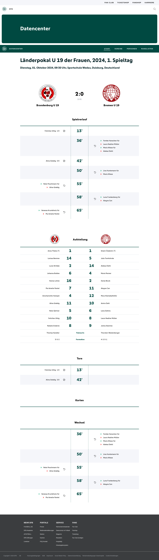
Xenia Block (105, 281)
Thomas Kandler (53, 333)
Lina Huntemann (109, 171)
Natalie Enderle (53, 326)
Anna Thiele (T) (54, 251)
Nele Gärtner (54, 311)
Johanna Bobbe (53, 273)
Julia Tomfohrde (107, 258)
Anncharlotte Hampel (51, 296)
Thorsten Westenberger (110, 333)
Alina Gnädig (51, 161)
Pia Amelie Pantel (52, 214)
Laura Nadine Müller (111, 144)
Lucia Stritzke (54, 266)
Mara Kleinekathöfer (109, 296)
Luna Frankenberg (110, 197)
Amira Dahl (105, 303)
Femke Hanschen (110, 141)
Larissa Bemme (54, 258)
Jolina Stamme (106, 326)
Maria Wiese (108, 148)
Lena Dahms (106, 311)
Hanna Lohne (54, 281)
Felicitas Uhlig (50, 131)
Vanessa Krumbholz (49, 210)
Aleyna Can (107, 201)
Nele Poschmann (50, 184)
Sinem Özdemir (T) (108, 251)
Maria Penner (106, 273)
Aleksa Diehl (108, 151)
